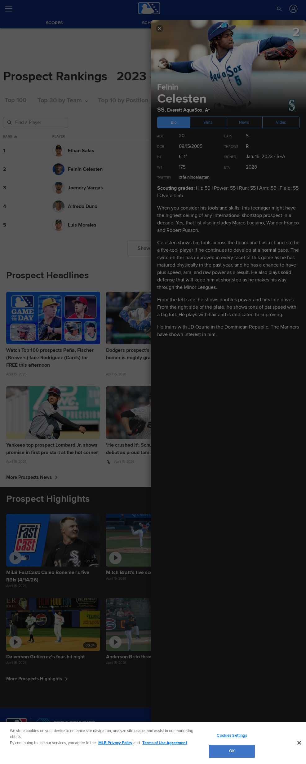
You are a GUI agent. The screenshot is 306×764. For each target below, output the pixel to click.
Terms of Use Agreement (164, 742)
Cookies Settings (232, 735)
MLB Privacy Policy (115, 742)
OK (232, 751)
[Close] (299, 742)
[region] (153, 743)
